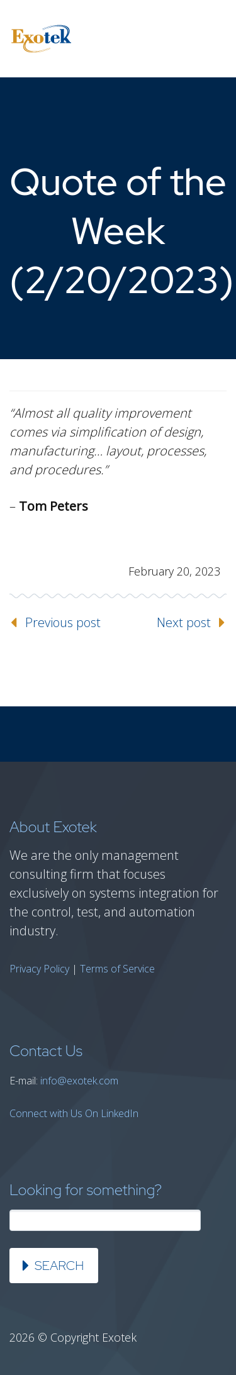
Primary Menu (211, 39)
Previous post (63, 622)
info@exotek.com (79, 1081)
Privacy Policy (39, 969)
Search (59, 1265)
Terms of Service (117, 969)
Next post (184, 622)
